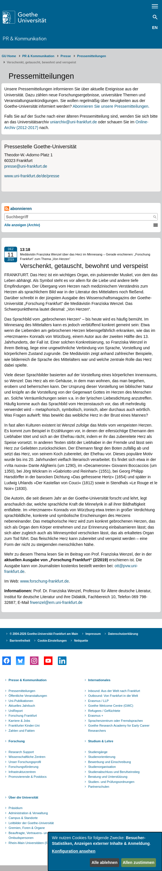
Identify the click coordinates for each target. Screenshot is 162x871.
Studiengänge (98, 752)
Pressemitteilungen (22, 691)
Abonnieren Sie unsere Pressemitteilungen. (111, 106)
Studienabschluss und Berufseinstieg (113, 772)
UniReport (16, 710)
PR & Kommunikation (24, 38)
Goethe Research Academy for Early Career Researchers (118, 728)
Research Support (21, 752)
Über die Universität (23, 797)
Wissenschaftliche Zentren (27, 756)
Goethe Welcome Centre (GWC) (110, 705)
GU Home (9, 56)
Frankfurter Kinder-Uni (24, 725)
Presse (65, 56)
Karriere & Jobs (19, 720)
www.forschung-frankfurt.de (44, 581)
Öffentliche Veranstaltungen (28, 695)
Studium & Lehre (100, 741)
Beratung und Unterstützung (107, 776)
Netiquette (81, 640)
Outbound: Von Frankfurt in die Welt (113, 695)
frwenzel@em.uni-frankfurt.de (56, 602)
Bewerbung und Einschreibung (109, 762)
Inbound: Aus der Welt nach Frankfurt (114, 691)
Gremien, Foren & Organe (27, 828)
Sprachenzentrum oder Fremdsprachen (115, 720)
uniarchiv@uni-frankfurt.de (73, 122)
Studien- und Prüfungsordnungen (111, 781)
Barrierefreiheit (20, 640)
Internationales (99, 680)
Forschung (17, 741)
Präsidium (16, 808)
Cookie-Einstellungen (52, 640)
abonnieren (18, 208)
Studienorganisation (102, 766)
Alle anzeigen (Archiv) (22, 225)
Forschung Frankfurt (23, 715)
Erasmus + (95, 715)
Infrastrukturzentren (22, 772)
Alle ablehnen (105, 862)
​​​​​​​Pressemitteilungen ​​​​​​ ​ (92, 56)
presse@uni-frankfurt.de (25, 166)
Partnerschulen (98, 786)
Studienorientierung (101, 756)
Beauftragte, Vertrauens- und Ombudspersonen (29, 835)
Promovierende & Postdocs (27, 776)
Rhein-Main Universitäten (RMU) (31, 843)
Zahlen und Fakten (22, 730)
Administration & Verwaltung (28, 813)
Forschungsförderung (24, 766)
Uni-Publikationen (21, 700)
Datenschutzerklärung (123, 633)
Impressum (93, 633)
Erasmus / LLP (98, 700)
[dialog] (105, 851)
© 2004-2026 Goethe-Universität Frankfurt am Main (44, 633)
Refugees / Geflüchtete (104, 710)
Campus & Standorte (23, 818)
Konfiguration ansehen (73, 851)
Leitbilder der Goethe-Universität (31, 823)
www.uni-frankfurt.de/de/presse (31, 176)
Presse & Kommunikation (27, 680)
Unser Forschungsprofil (25, 762)
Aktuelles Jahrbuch (22, 705)
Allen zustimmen (138, 862)
